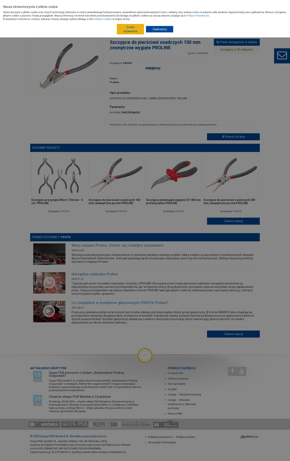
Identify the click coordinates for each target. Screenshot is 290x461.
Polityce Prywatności (197, 15)
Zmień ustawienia (130, 29)
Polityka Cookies (103, 19)
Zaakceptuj (159, 29)
